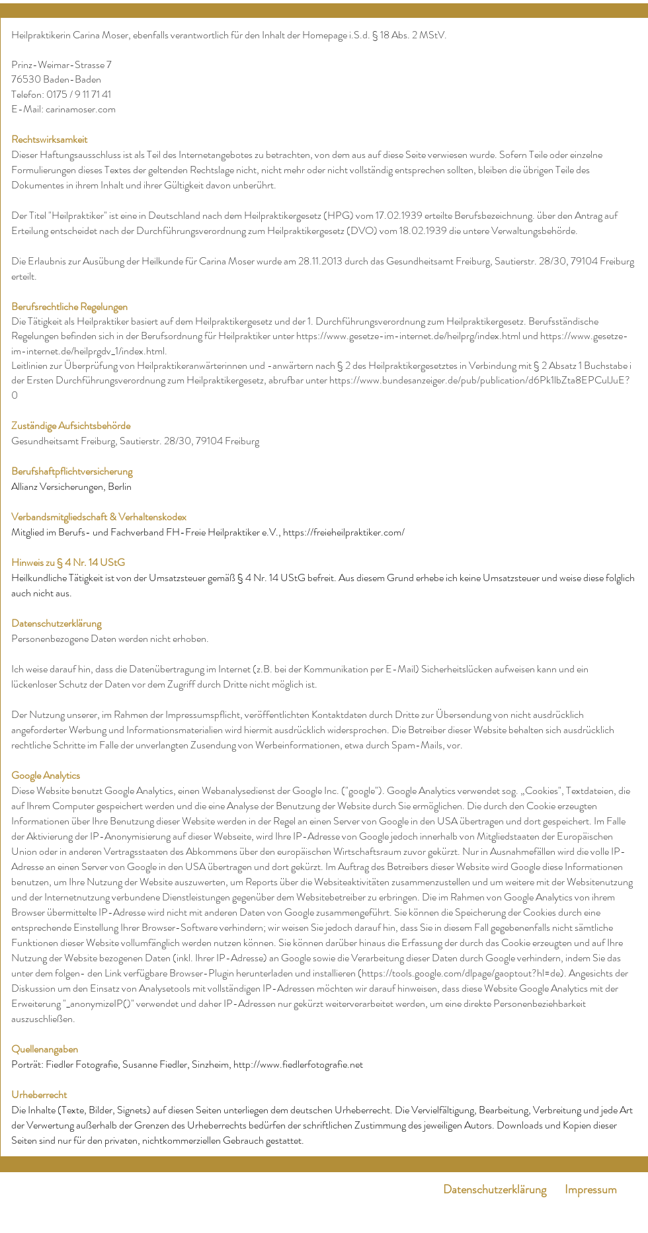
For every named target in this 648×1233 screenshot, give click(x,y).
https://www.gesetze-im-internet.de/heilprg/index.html (408, 335)
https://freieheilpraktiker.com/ (344, 531)
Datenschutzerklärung (494, 1189)
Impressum (591, 1189)
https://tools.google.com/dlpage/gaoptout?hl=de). (464, 972)
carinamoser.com (81, 108)
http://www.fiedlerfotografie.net (298, 1064)
